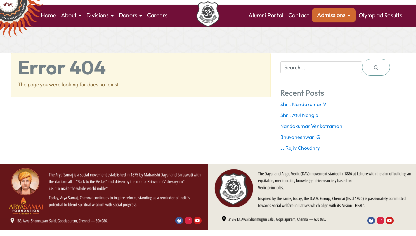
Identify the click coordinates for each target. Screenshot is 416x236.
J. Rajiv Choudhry (300, 148)
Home (48, 15)
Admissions (331, 15)
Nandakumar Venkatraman (311, 126)
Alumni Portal (265, 15)
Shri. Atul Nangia (299, 115)
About (69, 15)
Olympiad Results (380, 15)
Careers (157, 15)
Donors (128, 15)
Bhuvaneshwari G (300, 137)
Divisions (97, 15)
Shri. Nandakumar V (303, 104)
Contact (298, 15)
